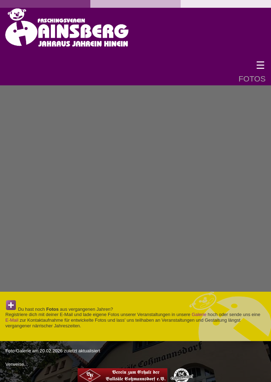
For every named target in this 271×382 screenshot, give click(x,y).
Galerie (199, 314)
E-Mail (11, 320)
